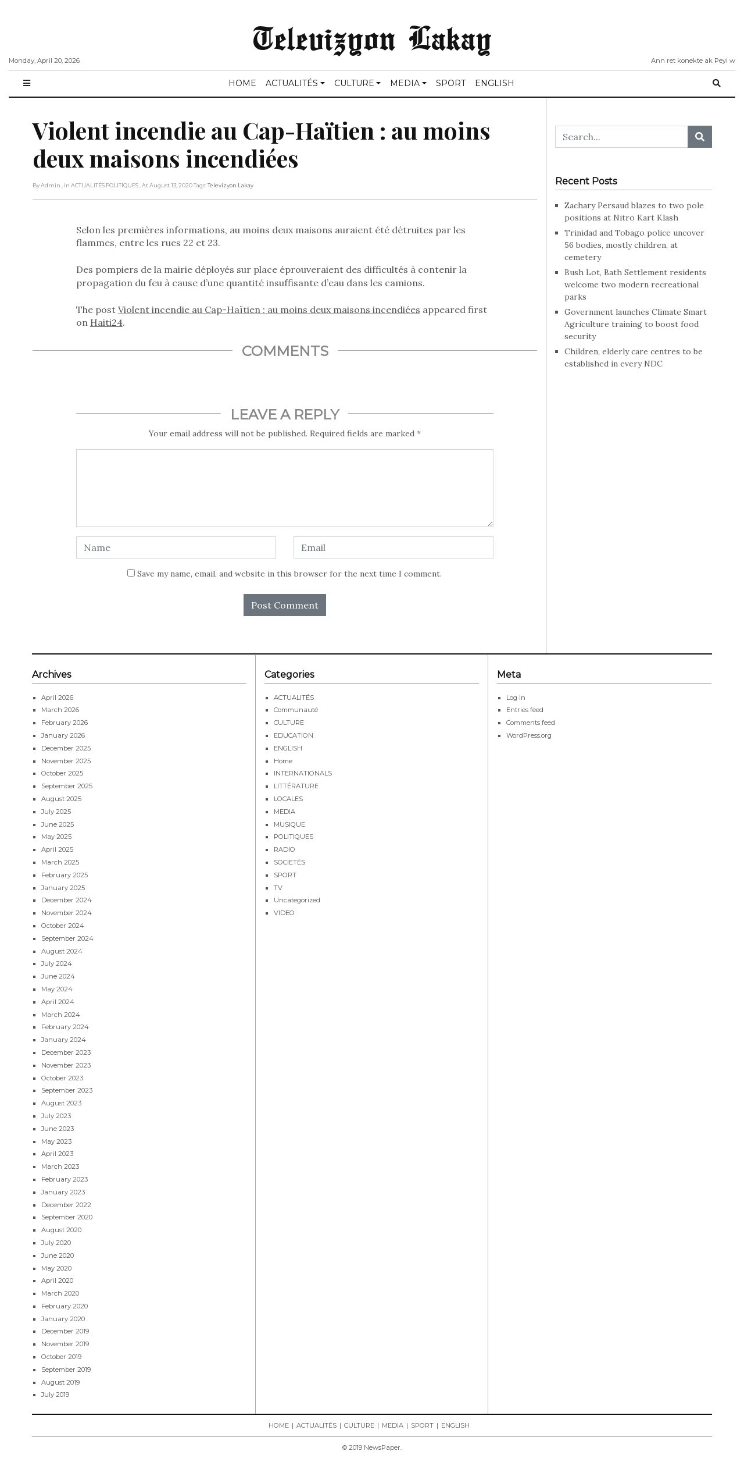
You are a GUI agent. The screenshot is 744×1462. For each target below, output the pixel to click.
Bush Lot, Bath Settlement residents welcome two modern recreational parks (635, 283)
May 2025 (56, 837)
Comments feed (530, 722)
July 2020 (56, 1243)
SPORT (451, 83)
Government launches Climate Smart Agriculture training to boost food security (635, 323)
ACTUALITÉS (292, 83)
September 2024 (67, 938)
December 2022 (66, 1204)
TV (278, 887)
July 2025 (56, 811)
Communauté (296, 710)
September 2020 (66, 1217)
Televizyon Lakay (372, 37)
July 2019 (55, 1394)
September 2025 (66, 786)
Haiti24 (106, 322)
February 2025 (64, 874)
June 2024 (58, 976)
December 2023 (66, 1052)
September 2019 (66, 1369)
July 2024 (56, 963)
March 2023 (60, 1166)
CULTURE (354, 83)
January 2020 (63, 1318)
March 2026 (60, 710)
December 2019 (65, 1331)
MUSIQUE (289, 824)
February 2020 (64, 1306)
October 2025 (62, 773)
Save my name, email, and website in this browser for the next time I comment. (289, 573)
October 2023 (62, 1077)
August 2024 (62, 951)
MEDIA (405, 83)
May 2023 (56, 1141)
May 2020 (56, 1268)
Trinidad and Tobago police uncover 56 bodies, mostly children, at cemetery (634, 244)
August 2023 (61, 1103)
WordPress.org (529, 735)
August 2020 (61, 1230)
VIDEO (284, 913)
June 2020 (57, 1255)
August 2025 (61, 799)
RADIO (284, 849)
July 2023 (56, 1116)
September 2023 (66, 1090)
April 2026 (57, 697)
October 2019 (61, 1357)
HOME (242, 83)
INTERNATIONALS (303, 773)
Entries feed (524, 710)
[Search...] (621, 137)
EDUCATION (293, 735)
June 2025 (57, 824)
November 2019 (65, 1344)
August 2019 (60, 1382)
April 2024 (57, 1001)
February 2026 (64, 722)
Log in (515, 697)
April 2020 (57, 1280)
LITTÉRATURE (296, 786)
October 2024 (62, 926)
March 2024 (60, 1014)
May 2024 (57, 989)
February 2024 (65, 1027)
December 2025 (66, 748)
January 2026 (63, 735)
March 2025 (60, 862)
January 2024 (63, 1040)
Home (283, 760)
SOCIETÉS (289, 862)
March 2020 (60, 1293)
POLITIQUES (293, 837)
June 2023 (57, 1128)
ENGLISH (494, 83)
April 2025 (57, 849)
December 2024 (66, 900)
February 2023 (64, 1179)
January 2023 (63, 1191)
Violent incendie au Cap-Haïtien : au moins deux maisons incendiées (269, 309)
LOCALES (288, 799)
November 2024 (66, 913)
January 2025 (63, 887)
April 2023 (57, 1154)
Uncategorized (297, 900)
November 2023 (66, 1065)
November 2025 (66, 760)
